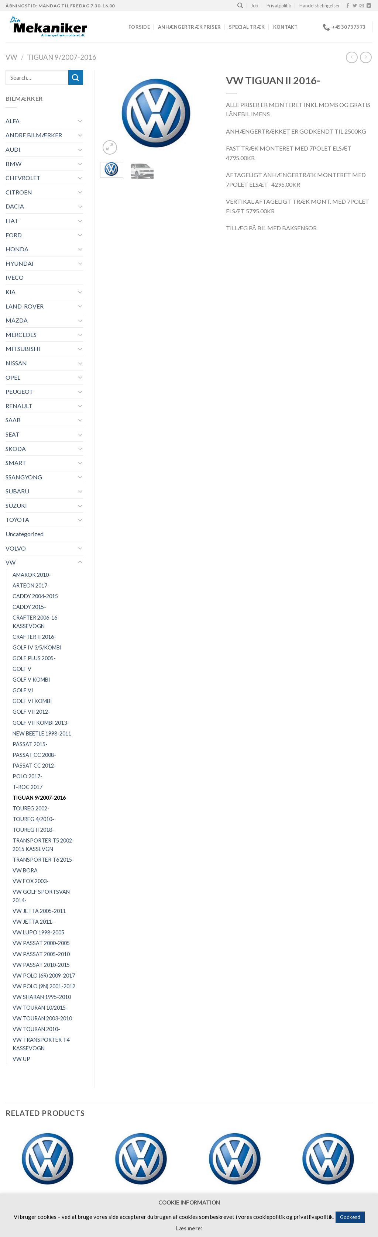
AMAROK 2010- (32, 575)
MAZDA (17, 320)
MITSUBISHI (23, 348)
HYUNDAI (20, 263)
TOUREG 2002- (31, 808)
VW (11, 57)
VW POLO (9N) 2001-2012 (44, 986)
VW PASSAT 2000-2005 (41, 943)
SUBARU (17, 491)
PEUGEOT (19, 391)
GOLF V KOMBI (31, 679)
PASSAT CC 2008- (34, 755)
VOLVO (16, 548)
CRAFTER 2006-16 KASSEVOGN (35, 621)
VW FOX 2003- (31, 881)
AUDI (13, 149)
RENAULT (19, 405)
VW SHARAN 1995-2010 (42, 997)
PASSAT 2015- (30, 744)
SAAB (13, 419)
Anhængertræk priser (189, 27)
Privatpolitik (279, 5)
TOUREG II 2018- (33, 830)
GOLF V (22, 669)
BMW (13, 163)
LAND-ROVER (25, 306)
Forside (139, 27)
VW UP (21, 1059)
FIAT (12, 220)
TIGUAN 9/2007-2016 (61, 57)
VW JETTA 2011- (33, 922)
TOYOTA (17, 519)
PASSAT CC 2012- (34, 765)
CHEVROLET (23, 177)
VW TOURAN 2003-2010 (42, 1018)
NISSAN (16, 362)
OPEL (13, 377)
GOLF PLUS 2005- (34, 658)
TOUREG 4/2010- (33, 819)
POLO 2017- (27, 776)
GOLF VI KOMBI (32, 701)
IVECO (15, 277)
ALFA (13, 120)
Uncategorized (25, 533)
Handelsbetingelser (319, 5)
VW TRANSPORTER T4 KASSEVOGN (41, 1044)
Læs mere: (189, 1228)
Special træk (247, 27)
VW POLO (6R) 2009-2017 (44, 975)
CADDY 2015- (29, 607)
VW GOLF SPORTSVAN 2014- (41, 896)
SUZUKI (16, 505)
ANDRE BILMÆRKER (34, 134)
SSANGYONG (24, 476)
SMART (16, 462)
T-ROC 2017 (27, 787)
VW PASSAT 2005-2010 (41, 954)
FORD (14, 234)
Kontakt (285, 27)
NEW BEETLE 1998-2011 (42, 733)
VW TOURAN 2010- (36, 1029)
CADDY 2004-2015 (35, 596)
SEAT (13, 434)
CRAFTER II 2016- (34, 637)
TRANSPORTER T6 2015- (43, 860)
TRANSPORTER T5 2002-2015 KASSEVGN (43, 844)
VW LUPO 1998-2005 (38, 932)
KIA (11, 291)
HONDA (17, 248)
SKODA (16, 448)
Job (254, 5)
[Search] (240, 5)
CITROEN (19, 192)
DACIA (15, 206)
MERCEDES (21, 334)
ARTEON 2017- (31, 585)
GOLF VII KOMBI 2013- (41, 723)
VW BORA (25, 870)
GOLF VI (23, 690)
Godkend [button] (350, 1217)
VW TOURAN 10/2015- (40, 1008)
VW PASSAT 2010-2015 (41, 965)
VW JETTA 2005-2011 (39, 911)
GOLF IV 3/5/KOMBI (37, 647)
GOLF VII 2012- (31, 712)
